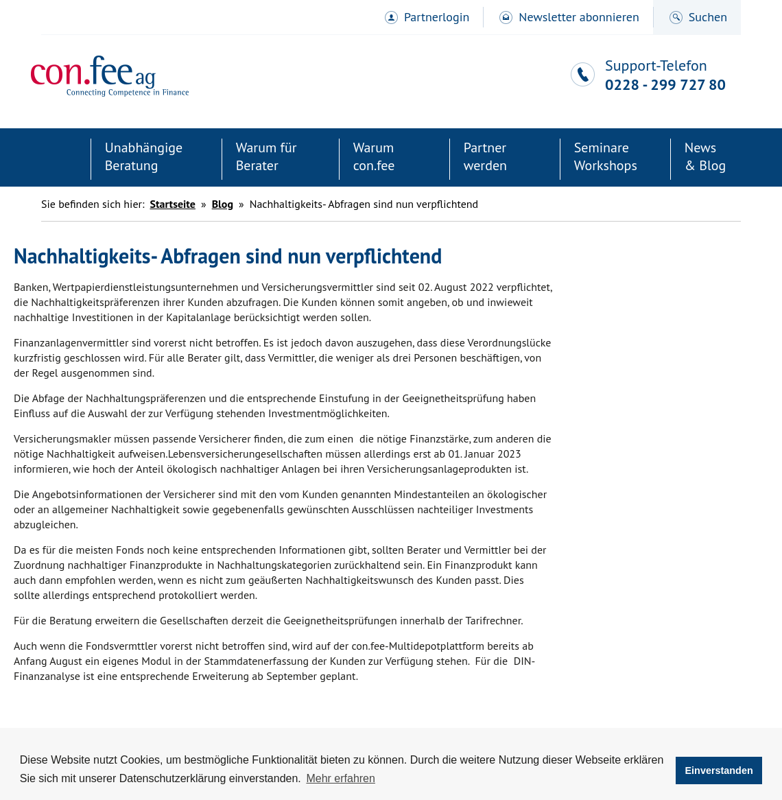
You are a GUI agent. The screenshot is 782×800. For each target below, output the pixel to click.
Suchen (708, 17)
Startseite (56, 159)
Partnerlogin (436, 17)
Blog (222, 204)
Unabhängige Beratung (144, 156)
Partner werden (485, 156)
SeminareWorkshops (605, 156)
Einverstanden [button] (719, 770)
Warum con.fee (374, 156)
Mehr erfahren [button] (340, 778)
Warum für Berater (266, 156)
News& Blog (705, 156)
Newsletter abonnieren (579, 17)
